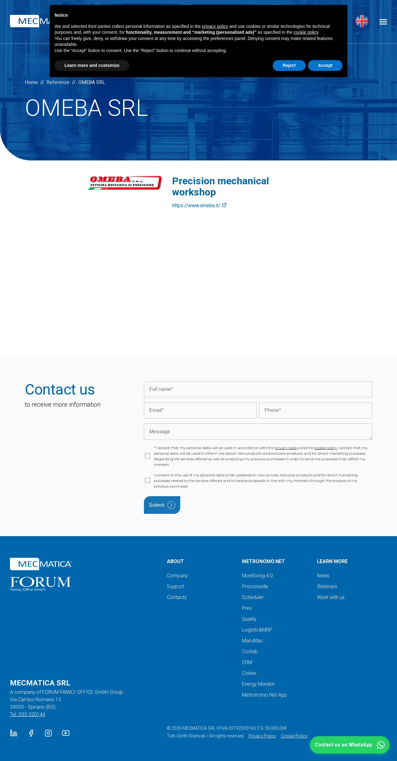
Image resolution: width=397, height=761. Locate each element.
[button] (350, 745)
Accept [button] (325, 65)
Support (175, 586)
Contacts (177, 597)
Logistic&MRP (257, 630)
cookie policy (325, 447)
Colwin (249, 673)
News (323, 576)
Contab (250, 651)
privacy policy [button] (215, 26)
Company (177, 576)
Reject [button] (289, 65)
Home (31, 82)
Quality (249, 619)
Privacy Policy (262, 735)
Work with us (331, 597)
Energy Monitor (258, 684)
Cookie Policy (294, 735)
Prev (247, 608)
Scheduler (253, 597)
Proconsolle (255, 586)
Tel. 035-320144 (27, 714)
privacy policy (287, 447)
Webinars (327, 586)
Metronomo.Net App (264, 695)
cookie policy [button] (306, 32)
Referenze (58, 82)
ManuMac (252, 641)
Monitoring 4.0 (257, 576)
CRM (247, 662)
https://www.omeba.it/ (199, 206)
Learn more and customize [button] (92, 65)
